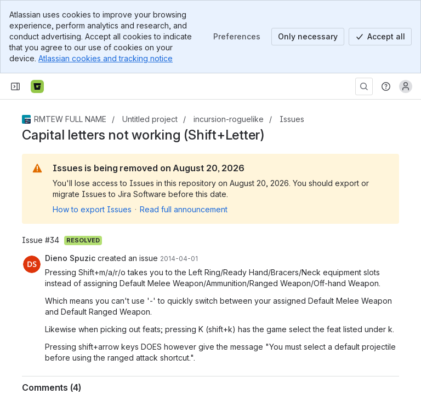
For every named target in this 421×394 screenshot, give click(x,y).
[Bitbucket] (37, 86)
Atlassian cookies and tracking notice (105, 58)
